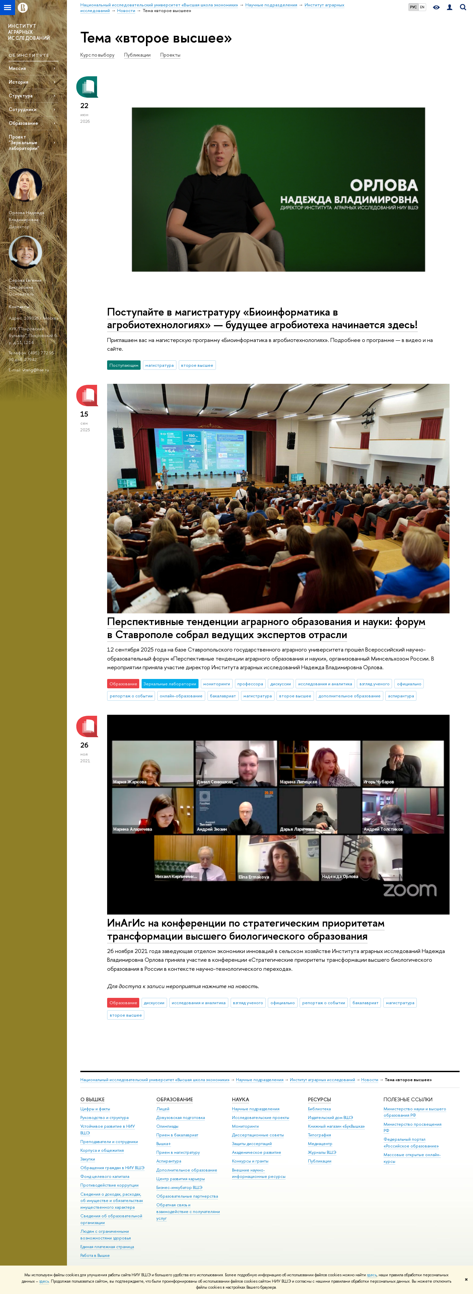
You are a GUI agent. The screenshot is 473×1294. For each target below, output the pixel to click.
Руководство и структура (104, 1117)
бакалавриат (223, 696)
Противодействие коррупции (109, 1185)
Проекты (170, 55)
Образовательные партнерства (187, 1196)
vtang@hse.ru (35, 370)
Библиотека (319, 1109)
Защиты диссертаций (252, 1143)
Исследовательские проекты (260, 1117)
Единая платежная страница (107, 1246)
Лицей (162, 1109)
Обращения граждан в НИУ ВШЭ (112, 1168)
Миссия (17, 68)
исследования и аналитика (325, 684)
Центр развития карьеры (180, 1179)
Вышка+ (163, 1143)
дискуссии (280, 684)
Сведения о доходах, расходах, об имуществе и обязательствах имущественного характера (111, 1200)
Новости (369, 1080)
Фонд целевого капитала (104, 1176)
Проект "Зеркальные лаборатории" (24, 142)
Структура (20, 95)
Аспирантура (168, 1161)
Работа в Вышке (95, 1255)
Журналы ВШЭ (322, 1152)
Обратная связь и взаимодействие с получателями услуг (188, 1211)
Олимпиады (167, 1126)
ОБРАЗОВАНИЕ (174, 1099)
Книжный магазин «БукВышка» (336, 1126)
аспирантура (401, 696)
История (18, 82)
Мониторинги (245, 1126)
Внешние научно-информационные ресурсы (259, 1173)
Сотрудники (22, 109)
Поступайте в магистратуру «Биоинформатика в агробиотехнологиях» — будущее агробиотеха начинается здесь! (262, 318)
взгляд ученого (375, 684)
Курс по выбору (97, 55)
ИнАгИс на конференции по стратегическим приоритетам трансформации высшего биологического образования (246, 929)
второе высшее (197, 365)
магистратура (159, 365)
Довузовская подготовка (180, 1117)
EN (422, 7)
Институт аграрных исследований (322, 1080)
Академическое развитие (256, 1152)
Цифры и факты (95, 1109)
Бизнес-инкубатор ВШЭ (179, 1187)
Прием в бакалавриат (177, 1135)
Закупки (87, 1159)
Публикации (137, 55)
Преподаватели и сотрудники (109, 1141)
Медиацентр (320, 1143)
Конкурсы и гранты (250, 1161)
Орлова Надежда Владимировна (26, 216)
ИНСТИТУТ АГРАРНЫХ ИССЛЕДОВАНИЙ (29, 32)
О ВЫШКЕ (92, 1099)
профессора (250, 684)
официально (409, 684)
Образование (23, 123)
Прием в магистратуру (178, 1152)
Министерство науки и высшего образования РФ (415, 1112)
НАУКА (240, 1099)
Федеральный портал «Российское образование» (411, 1142)
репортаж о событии (131, 696)
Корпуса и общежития (102, 1150)
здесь (372, 1275)
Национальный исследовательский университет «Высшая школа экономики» (155, 1080)
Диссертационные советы (258, 1135)
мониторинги (216, 684)
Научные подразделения (260, 1080)
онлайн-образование (181, 696)
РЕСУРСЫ (319, 1099)
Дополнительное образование (186, 1170)
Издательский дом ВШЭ (330, 1117)
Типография (319, 1135)
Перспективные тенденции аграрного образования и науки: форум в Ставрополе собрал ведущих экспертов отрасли (266, 627)
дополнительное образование (350, 696)
